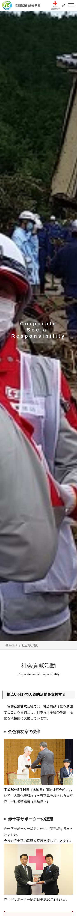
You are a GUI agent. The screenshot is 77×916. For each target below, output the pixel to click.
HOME (11, 645)
